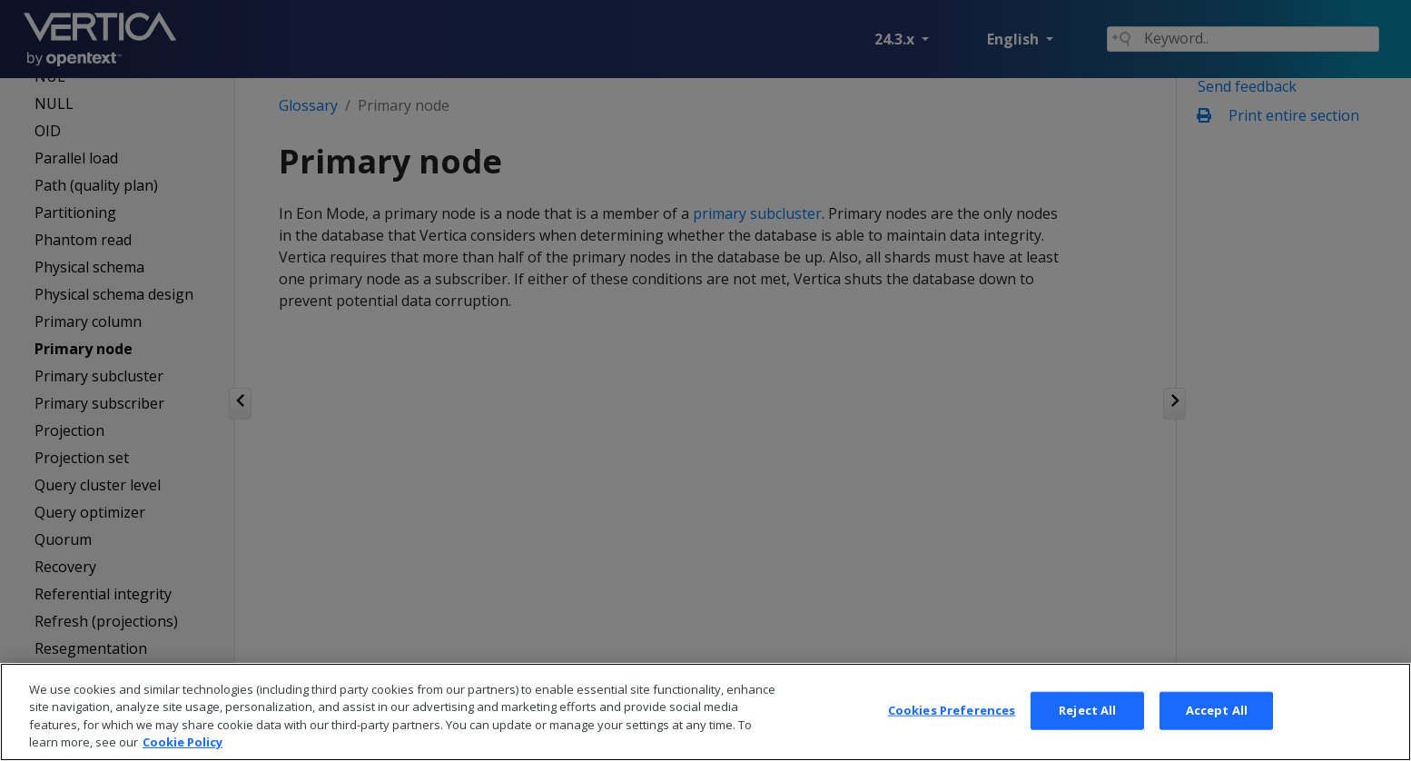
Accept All (1217, 725)
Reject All (1087, 725)
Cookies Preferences (951, 725)
